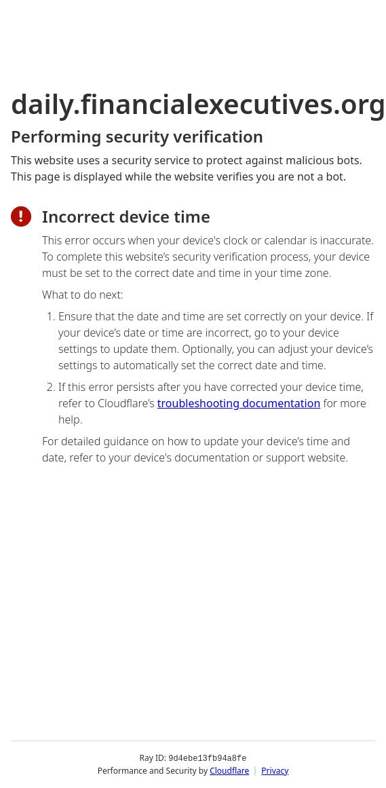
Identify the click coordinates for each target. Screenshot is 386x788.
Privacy (274, 770)
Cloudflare (229, 770)
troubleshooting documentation (239, 403)
